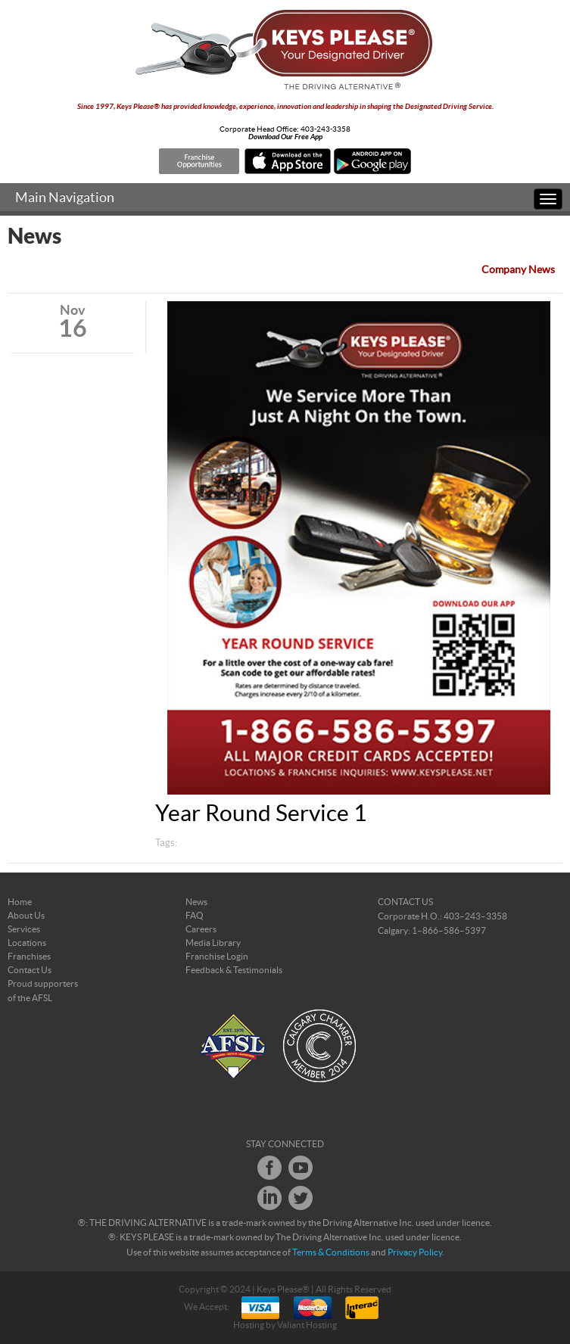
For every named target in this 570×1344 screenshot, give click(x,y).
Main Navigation (64, 198)
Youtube (300, 1168)
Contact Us (29, 970)
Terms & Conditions (330, 1252)
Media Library (213, 942)
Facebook (269, 1168)
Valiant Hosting (307, 1325)
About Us (26, 915)
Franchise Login (216, 956)
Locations (27, 942)
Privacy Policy (415, 1252)
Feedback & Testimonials (233, 970)
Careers (200, 929)
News (196, 902)
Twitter (300, 1198)
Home (20, 902)
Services (24, 929)
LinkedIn (269, 1198)
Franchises (29, 956)
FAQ (194, 915)
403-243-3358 (325, 129)
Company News (518, 270)
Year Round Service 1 (260, 814)
